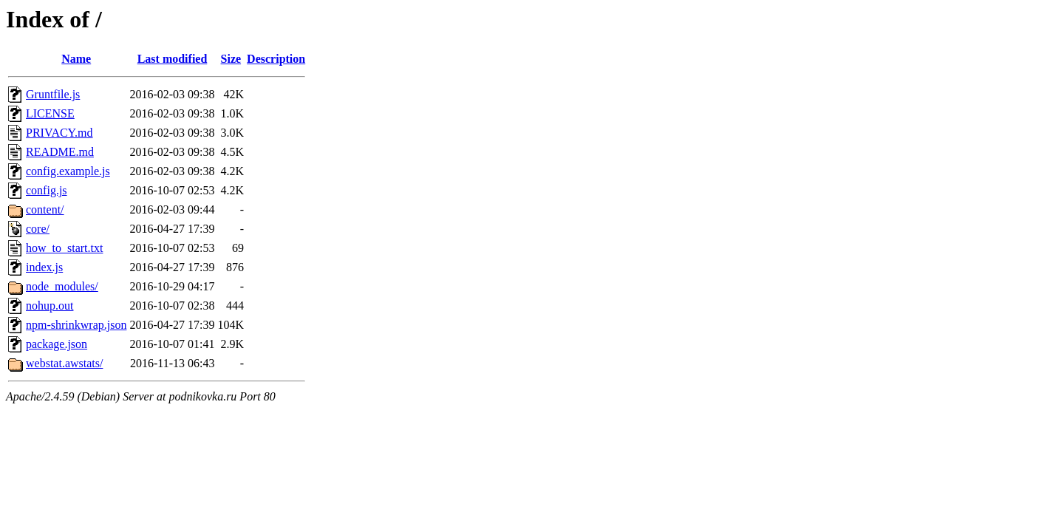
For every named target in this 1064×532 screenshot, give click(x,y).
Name (76, 58)
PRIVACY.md (59, 132)
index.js (44, 267)
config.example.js (68, 171)
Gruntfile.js (53, 94)
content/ (45, 209)
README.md (60, 152)
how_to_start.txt (64, 248)
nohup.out (49, 305)
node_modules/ (62, 286)
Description (276, 58)
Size (231, 58)
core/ (38, 228)
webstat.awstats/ (64, 363)
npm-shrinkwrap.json (76, 324)
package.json (56, 344)
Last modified (172, 58)
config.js (46, 190)
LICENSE (50, 113)
